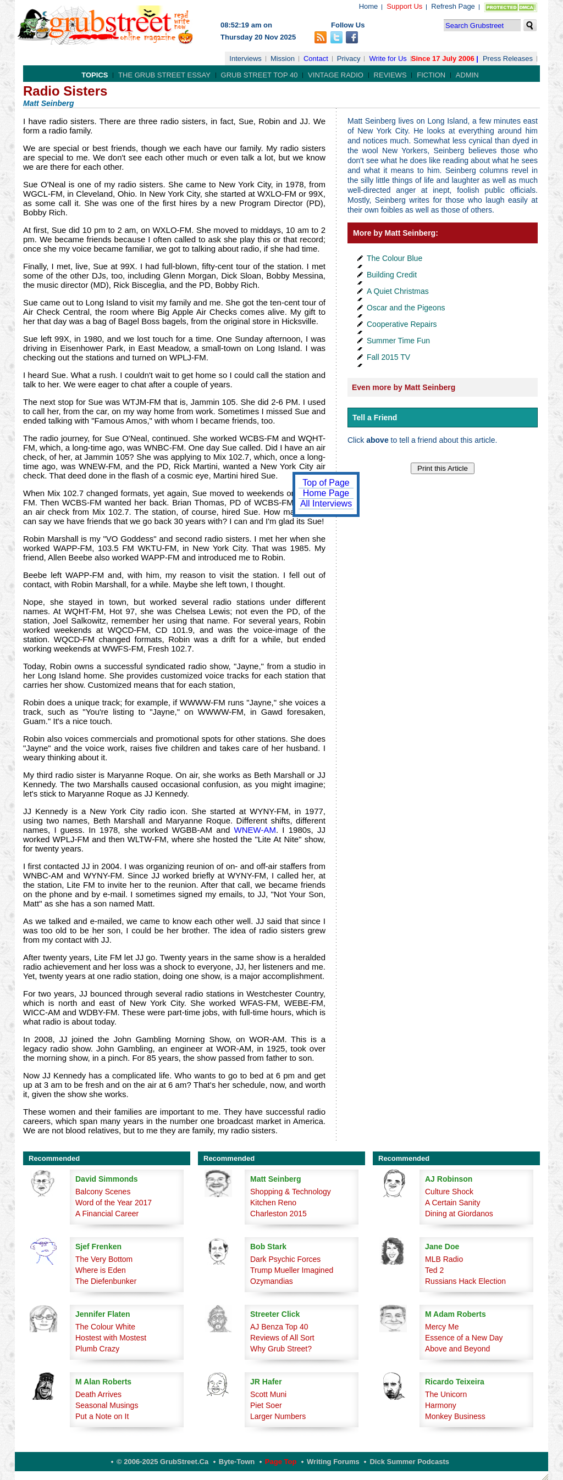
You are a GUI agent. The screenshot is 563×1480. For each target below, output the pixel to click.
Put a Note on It (102, 1416)
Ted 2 (434, 1270)
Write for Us (387, 58)
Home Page (326, 493)
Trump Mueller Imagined (291, 1270)
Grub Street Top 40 (259, 75)
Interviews (245, 58)
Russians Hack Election (465, 1281)
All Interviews (326, 503)
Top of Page (325, 482)
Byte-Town (237, 1461)
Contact (315, 58)
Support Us (404, 6)
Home (368, 6)
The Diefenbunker (105, 1281)
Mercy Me (442, 1326)
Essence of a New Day (464, 1337)
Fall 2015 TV (388, 357)
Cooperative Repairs (402, 324)
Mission (283, 58)
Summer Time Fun (398, 340)
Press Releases (508, 58)
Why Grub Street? (281, 1348)
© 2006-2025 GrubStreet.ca (162, 1461)
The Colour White (105, 1326)
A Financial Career (107, 1213)
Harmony (440, 1405)
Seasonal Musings (106, 1405)
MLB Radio (444, 1259)
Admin (467, 75)
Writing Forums (333, 1461)
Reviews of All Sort (282, 1337)
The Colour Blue (394, 258)
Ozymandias (271, 1281)
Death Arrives (98, 1394)
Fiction (431, 75)
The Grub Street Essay (164, 75)
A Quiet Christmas (398, 291)
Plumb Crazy (97, 1348)
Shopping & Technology (290, 1191)
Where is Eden (100, 1270)
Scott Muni (268, 1394)
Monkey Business (455, 1416)
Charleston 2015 (278, 1213)
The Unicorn (446, 1394)
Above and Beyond (457, 1348)
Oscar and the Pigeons (406, 307)
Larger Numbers (278, 1416)
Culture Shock (449, 1191)
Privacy (349, 58)
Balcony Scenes (102, 1191)
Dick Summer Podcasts (409, 1461)
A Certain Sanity (452, 1202)
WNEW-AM (253, 829)
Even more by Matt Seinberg (403, 387)
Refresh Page (453, 6)
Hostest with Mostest (110, 1337)
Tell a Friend (374, 417)
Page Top (281, 1461)
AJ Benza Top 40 (279, 1326)
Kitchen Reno (273, 1202)
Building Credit (392, 274)
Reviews (390, 75)
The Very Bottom (104, 1259)
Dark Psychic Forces (285, 1259)
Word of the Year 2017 (113, 1202)
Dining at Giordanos (459, 1213)
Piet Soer (266, 1405)
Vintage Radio (335, 75)
